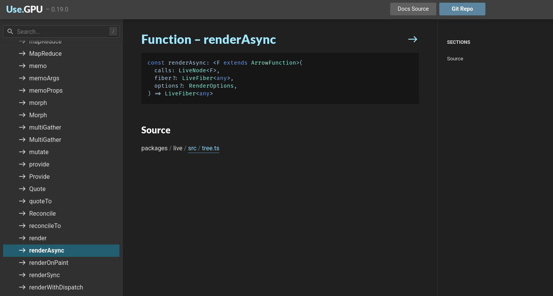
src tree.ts (204, 148)
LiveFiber (197, 78)
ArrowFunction (273, 63)
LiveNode (192, 70)
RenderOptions (211, 86)
